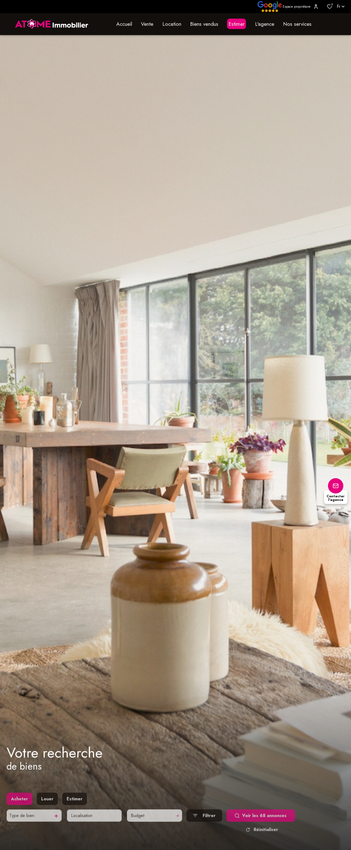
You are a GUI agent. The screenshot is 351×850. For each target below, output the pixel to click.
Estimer (75, 808)
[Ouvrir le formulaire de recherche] (204, 825)
